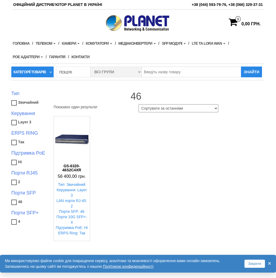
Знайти (251, 72)
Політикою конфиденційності (128, 266)
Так (21, 142)
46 (20, 202)
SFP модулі (173, 43)
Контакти (80, 57)
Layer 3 (24, 122)
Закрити (254, 264)
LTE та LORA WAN (208, 43)
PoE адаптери (28, 57)
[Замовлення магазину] (178, 108)
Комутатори (99, 43)
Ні (20, 162)
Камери (71, 43)
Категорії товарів (29, 72)
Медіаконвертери (137, 43)
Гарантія (57, 57)
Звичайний (28, 102)
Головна (21, 43)
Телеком (46, 43)
